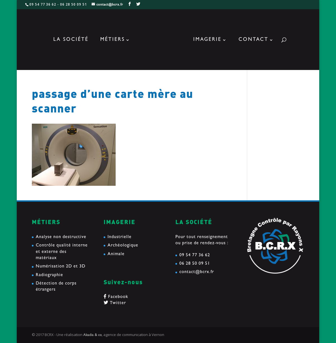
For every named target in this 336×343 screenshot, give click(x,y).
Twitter (115, 303)
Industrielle (120, 237)
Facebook (116, 297)
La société (71, 40)
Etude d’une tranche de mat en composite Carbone (277, 136)
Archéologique (123, 245)
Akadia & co (92, 335)
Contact (253, 40)
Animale (116, 254)
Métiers (112, 40)
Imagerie (207, 40)
